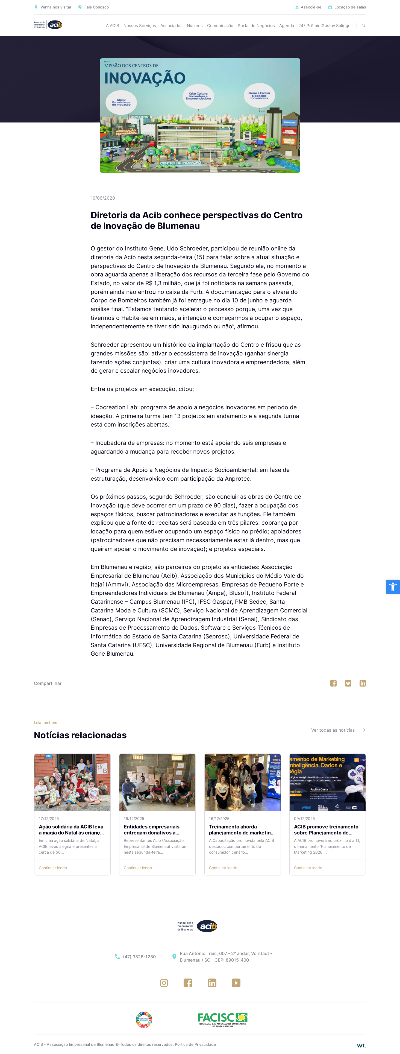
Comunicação (220, 25)
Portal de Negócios (256, 25)
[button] (393, 587)
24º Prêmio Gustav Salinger (325, 25)
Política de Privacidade (195, 1044)
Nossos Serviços (139, 25)
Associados (171, 25)
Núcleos (195, 25)
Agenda (286, 25)
